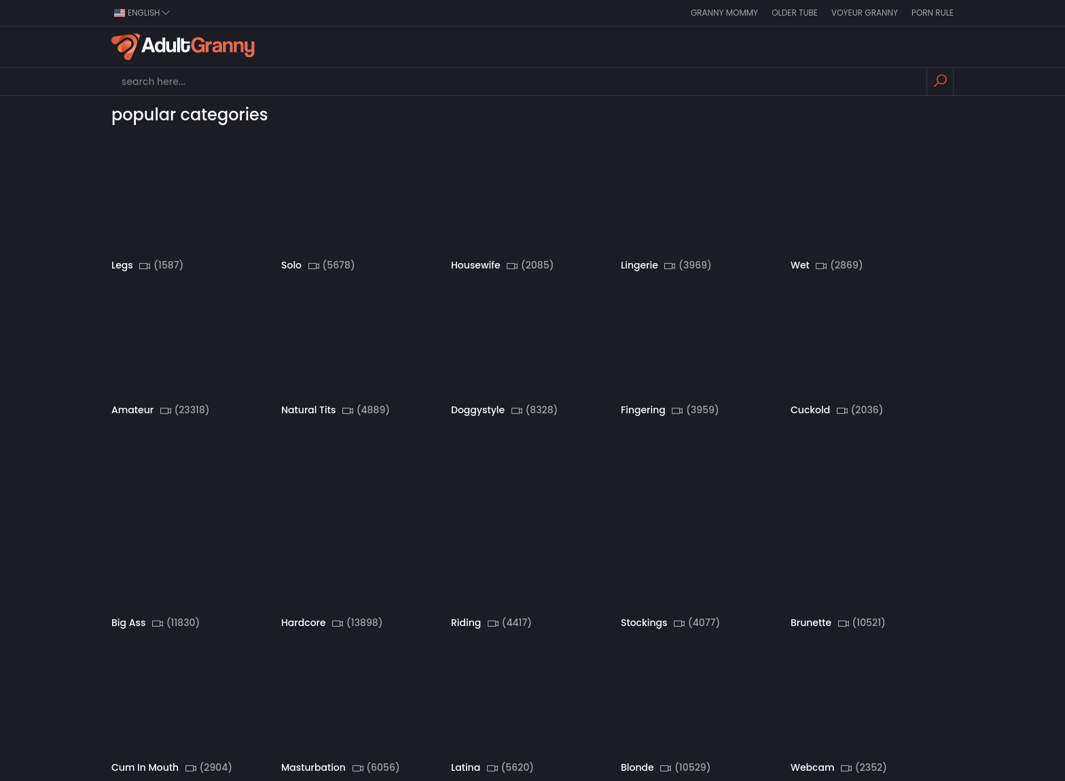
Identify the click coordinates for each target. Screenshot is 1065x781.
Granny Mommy (724, 12)
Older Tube (795, 12)
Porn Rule (932, 12)
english (142, 12)
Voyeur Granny (864, 12)
